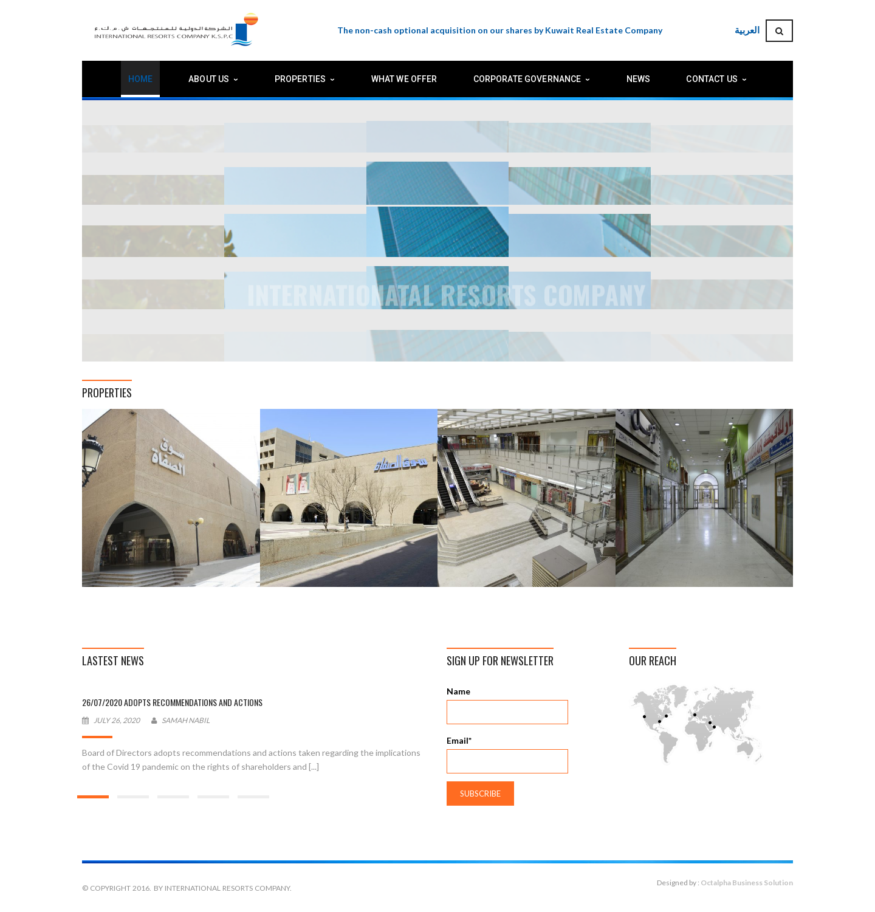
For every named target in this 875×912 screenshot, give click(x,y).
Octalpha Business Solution (747, 882)
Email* (507, 754)
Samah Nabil (186, 720)
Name (507, 705)
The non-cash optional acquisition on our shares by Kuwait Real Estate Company (499, 30)
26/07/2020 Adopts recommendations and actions (172, 702)
